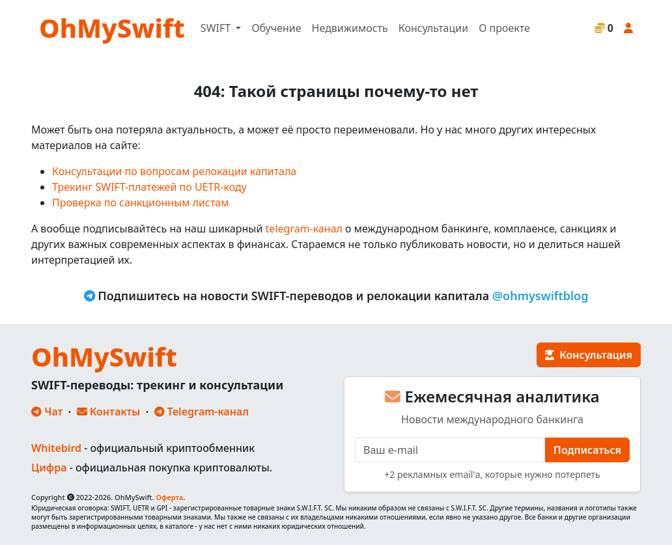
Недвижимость (350, 28)
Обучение (276, 28)
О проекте (504, 28)
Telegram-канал (201, 411)
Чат (47, 411)
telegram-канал (304, 228)
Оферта (169, 497)
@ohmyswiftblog (540, 295)
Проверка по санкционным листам (140, 202)
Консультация (588, 355)
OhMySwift (112, 28)
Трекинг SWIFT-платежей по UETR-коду (149, 187)
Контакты (109, 411)
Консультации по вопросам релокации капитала (174, 171)
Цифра (48, 467)
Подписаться (587, 450)
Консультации (433, 28)
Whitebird (56, 448)
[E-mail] (450, 450)
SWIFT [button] (217, 28)
